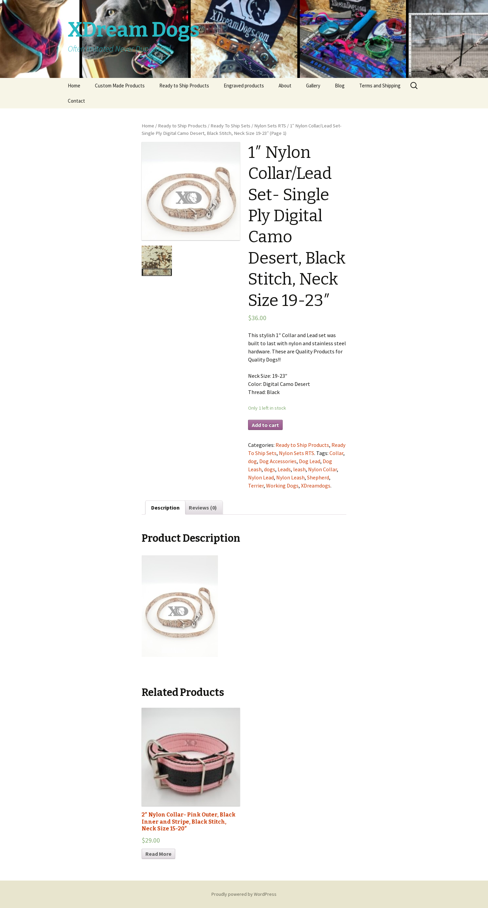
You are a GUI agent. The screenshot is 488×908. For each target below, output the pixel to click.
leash (299, 469)
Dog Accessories (278, 461)
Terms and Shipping (380, 85)
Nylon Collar (322, 469)
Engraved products (244, 85)
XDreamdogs (315, 485)
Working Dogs (282, 485)
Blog (340, 85)
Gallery (313, 85)
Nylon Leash (290, 477)
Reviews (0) (203, 507)
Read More (158, 853)
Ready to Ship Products (184, 85)
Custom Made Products (120, 85)
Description (165, 507)
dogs (269, 469)
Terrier (256, 485)
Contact (76, 101)
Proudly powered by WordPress (244, 894)
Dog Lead (309, 461)
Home (74, 85)
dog (252, 461)
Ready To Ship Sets (230, 126)
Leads (284, 469)
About (285, 85)
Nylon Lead (261, 477)
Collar (336, 453)
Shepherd (318, 477)
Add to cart (265, 424)
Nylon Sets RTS (270, 126)
